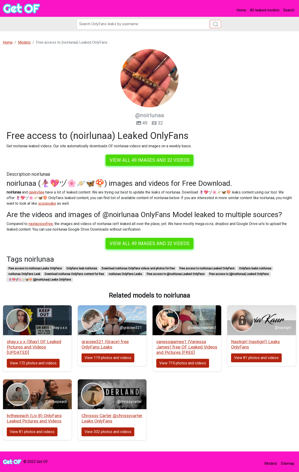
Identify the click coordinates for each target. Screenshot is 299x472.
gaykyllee (36, 192)
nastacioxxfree (40, 224)
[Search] (149, 24)
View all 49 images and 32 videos (149, 160)
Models (270, 463)
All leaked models (264, 10)
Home (241, 10)
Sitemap (287, 463)
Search (288, 10)
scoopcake (47, 203)
